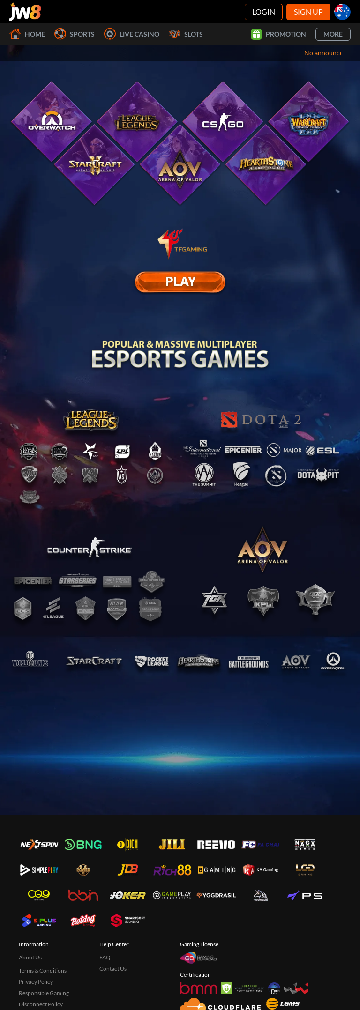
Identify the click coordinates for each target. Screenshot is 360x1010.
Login (263, 11)
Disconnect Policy (41, 1004)
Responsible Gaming (44, 992)
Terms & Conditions (43, 970)
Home (27, 34)
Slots (186, 34)
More (333, 34)
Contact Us (113, 968)
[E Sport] (180, 282)
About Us (30, 957)
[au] (342, 12)
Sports (74, 34)
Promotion (278, 34)
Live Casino (131, 34)
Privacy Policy (36, 981)
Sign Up (308, 11)
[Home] (25, 11)
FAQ (105, 957)
